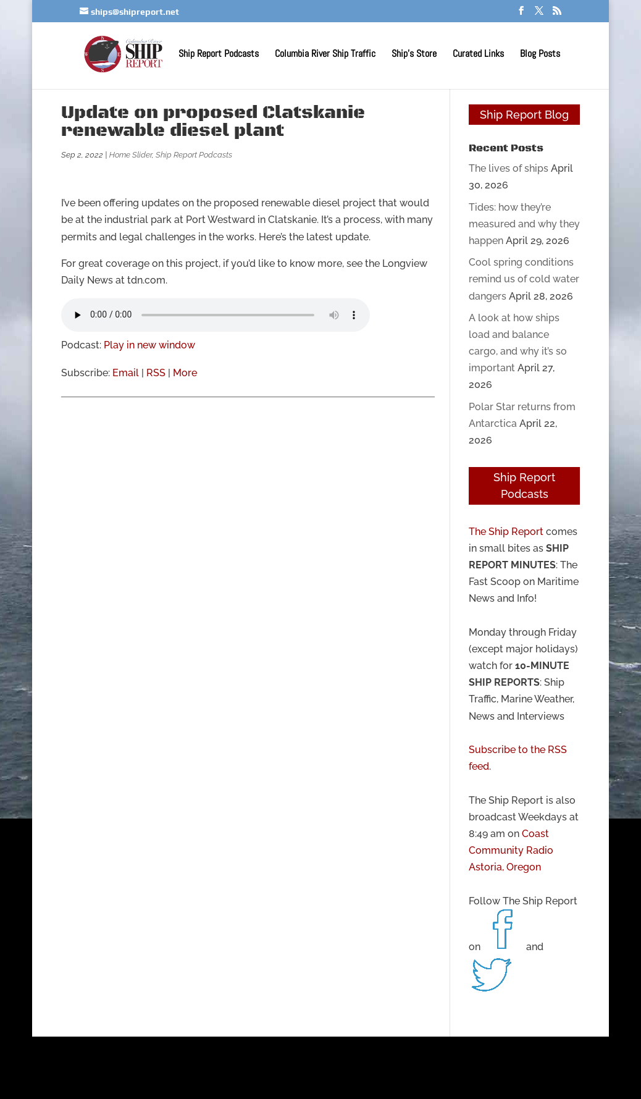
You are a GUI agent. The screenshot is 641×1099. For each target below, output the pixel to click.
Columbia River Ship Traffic (325, 54)
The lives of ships (508, 168)
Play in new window (149, 345)
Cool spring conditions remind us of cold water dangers (524, 278)
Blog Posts (540, 54)
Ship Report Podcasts (218, 54)
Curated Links (478, 54)
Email (125, 373)
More (185, 373)
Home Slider (130, 154)
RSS (155, 373)
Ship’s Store (414, 54)
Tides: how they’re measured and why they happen (524, 223)
